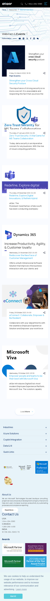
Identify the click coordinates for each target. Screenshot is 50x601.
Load (25, 411)
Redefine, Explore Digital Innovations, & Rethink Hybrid (23, 197)
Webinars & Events (26, 10)
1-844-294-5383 (33, 4)
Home (4, 10)
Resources (13, 10)
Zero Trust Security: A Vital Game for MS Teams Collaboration (27, 137)
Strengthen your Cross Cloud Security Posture (23, 82)
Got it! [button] (13, 596)
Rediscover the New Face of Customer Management (23, 257)
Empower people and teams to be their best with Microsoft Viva (25, 377)
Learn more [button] (21, 589)
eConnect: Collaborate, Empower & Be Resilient (26, 316)
